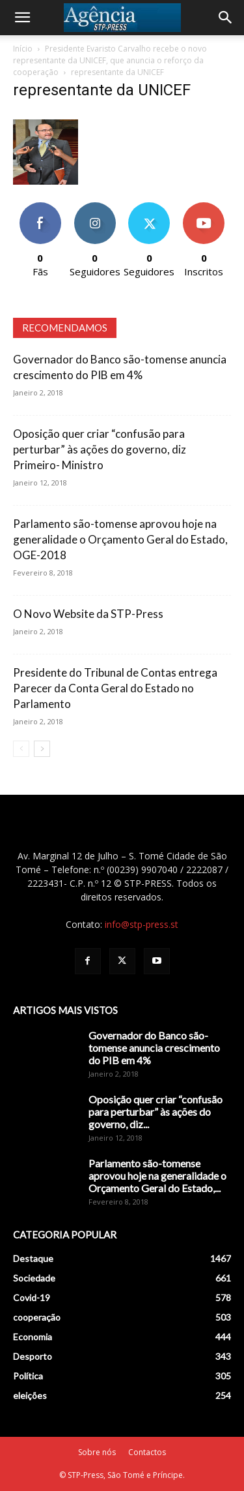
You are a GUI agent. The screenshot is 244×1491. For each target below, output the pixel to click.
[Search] (226, 17)
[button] (22, 17)
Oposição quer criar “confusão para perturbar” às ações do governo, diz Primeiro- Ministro (99, 449)
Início (23, 48)
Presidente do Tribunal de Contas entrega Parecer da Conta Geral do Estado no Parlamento (115, 688)
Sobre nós (97, 1452)
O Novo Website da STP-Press (88, 614)
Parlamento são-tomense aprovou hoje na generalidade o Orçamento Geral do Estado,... (157, 1175)
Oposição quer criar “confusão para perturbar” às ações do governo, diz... (155, 1111)
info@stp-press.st (141, 924)
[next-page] (42, 749)
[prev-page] (21, 749)
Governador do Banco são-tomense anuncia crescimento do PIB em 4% (154, 1047)
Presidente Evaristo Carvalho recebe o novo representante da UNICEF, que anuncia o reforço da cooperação (110, 60)
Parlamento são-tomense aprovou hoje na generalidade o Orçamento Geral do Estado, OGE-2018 (120, 539)
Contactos (147, 1452)
